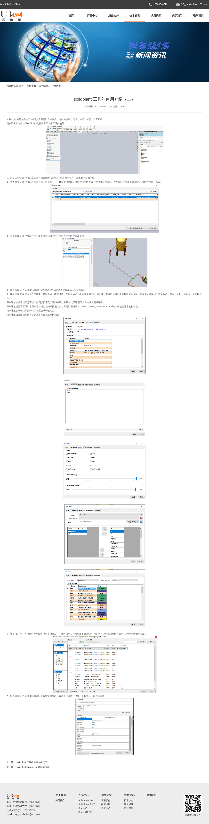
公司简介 (60, 800)
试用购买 (156, 15)
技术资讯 (134, 15)
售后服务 (105, 800)
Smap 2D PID (85, 812)
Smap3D (82, 808)
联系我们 (198, 15)
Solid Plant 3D (85, 800)
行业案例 (128, 808)
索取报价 (105, 808)
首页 (71, 15)
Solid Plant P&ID (86, 804)
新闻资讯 (43, 85)
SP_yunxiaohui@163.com (27, 814)
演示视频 (128, 804)
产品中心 (92, 15)
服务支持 (113, 15)
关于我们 (177, 15)
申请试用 (105, 804)
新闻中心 (31, 85)
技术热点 (128, 800)
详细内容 (56, 85)
